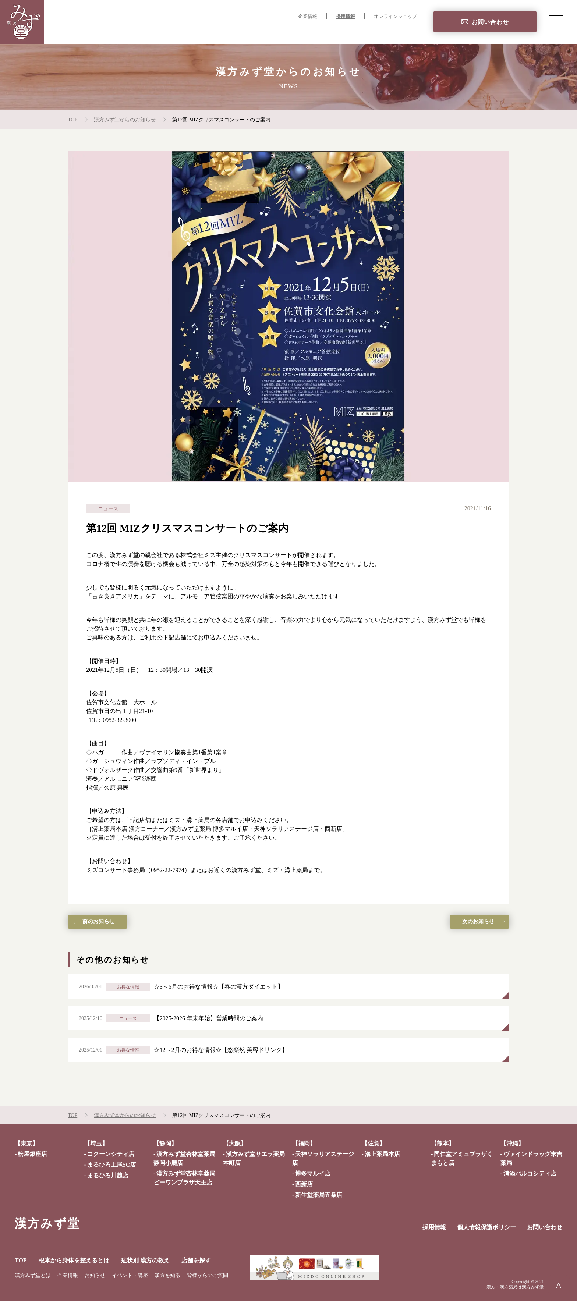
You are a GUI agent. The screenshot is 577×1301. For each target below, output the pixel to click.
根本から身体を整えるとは (277, 31)
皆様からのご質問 (207, 1275)
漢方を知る (167, 1275)
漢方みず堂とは (33, 1275)
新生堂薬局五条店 (318, 1195)
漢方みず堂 (47, 1223)
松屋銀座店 (32, 1154)
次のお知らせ (469, 923)
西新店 (304, 1184)
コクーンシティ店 (110, 1154)
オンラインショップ (395, 16)
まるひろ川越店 (107, 1175)
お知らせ (95, 1275)
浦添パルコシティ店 (529, 1173)
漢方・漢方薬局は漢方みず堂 (515, 1287)
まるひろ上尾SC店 (111, 1165)
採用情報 (345, 16)
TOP (223, 31)
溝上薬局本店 (382, 1154)
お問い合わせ (490, 22)
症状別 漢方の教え (350, 31)
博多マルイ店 (312, 1173)
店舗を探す (401, 31)
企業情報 (307, 16)
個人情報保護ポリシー (486, 1227)
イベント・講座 (130, 1275)
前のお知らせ (108, 923)
